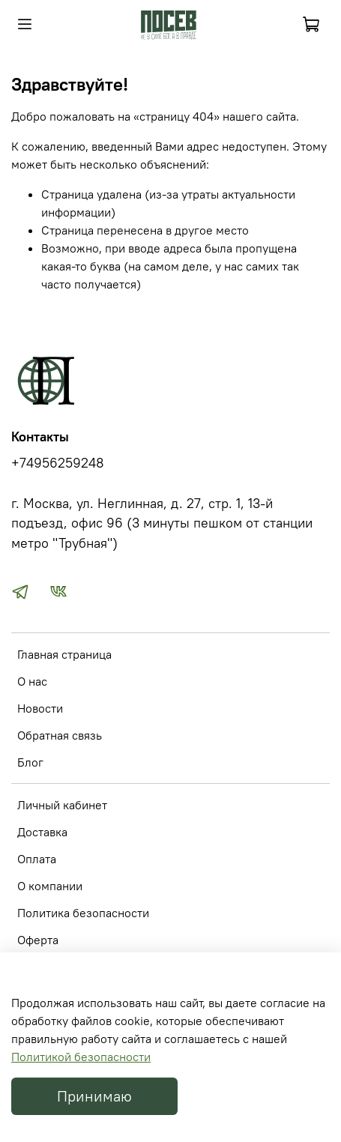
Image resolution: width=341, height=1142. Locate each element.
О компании (49, 885)
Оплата (36, 858)
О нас (32, 681)
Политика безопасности (83, 912)
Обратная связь (59, 735)
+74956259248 (57, 463)
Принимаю (94, 1096)
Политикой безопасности (81, 1056)
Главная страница (64, 654)
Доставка (42, 831)
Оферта (37, 939)
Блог (30, 762)
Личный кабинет (62, 804)
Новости (40, 708)
